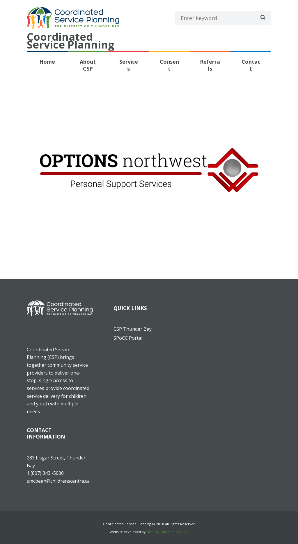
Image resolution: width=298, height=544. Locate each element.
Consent (169, 65)
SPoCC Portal (127, 338)
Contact (251, 65)
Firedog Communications (166, 531)
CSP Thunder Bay (132, 329)
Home (47, 61)
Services (128, 65)
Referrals (210, 65)
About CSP (88, 65)
